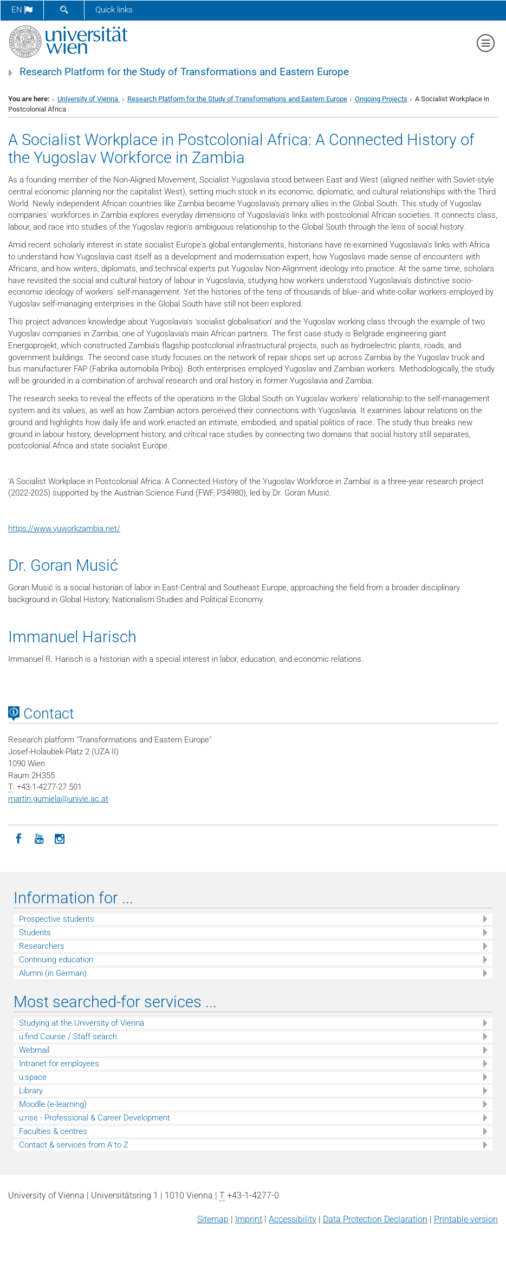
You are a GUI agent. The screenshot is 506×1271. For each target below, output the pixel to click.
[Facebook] (18, 837)
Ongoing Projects (381, 99)
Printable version (466, 1219)
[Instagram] (59, 837)
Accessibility (292, 1219)
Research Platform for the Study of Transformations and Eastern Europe (184, 72)
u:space (33, 1077)
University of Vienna (88, 99)
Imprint (248, 1219)
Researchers (41, 946)
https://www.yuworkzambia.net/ (64, 528)
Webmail (34, 1050)
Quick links (114, 10)
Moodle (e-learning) (53, 1104)
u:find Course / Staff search (68, 1036)
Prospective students (56, 919)
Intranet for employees (59, 1063)
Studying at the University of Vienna (81, 1023)
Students (35, 932)
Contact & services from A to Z (73, 1145)
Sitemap (213, 1219)
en (22, 10)
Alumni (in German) (53, 973)
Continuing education (56, 959)
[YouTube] (39, 837)
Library (31, 1091)
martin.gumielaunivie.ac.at (58, 799)
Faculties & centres (53, 1131)
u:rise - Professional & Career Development (94, 1118)
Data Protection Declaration (375, 1219)
